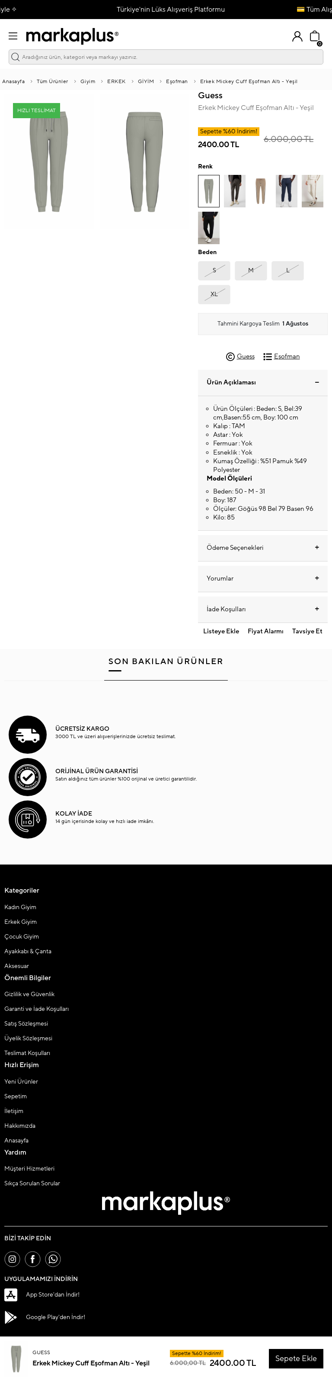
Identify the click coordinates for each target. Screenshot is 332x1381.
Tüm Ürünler (52, 82)
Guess (210, 96)
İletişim (13, 1112)
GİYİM (146, 82)
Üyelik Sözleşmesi (28, 1039)
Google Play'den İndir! (44, 1319)
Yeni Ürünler (21, 1082)
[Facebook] (34, 1260)
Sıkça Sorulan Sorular (32, 1184)
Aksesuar (16, 967)
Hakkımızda (19, 1126)
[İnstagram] (13, 1260)
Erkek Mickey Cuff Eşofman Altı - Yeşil (249, 82)
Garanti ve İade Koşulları (36, 1009)
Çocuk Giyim (21, 937)
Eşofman (177, 82)
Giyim (88, 82)
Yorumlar (263, 579)
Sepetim (15, 1097)
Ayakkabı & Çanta (27, 952)
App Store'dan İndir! (42, 1296)
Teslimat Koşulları (27, 1054)
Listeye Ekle (221, 632)
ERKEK (116, 82)
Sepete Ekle (296, 1359)
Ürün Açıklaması (263, 383)
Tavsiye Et (307, 632)
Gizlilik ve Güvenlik (29, 995)
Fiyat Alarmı (266, 632)
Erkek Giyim (20, 922)
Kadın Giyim (20, 908)
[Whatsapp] (56, 1260)
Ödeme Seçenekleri (263, 548)
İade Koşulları (263, 610)
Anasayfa (13, 82)
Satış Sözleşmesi (26, 1024)
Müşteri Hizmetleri (29, 1169)
